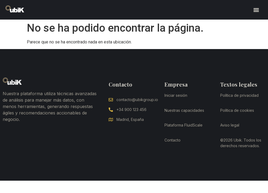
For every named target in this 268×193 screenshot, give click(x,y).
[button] (256, 9)
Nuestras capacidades (184, 110)
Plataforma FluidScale (183, 125)
